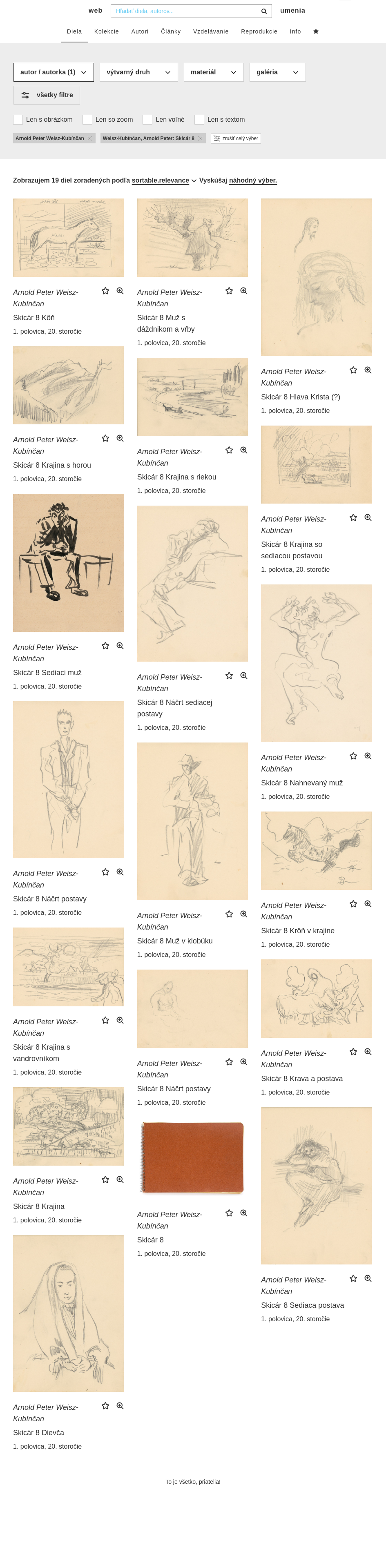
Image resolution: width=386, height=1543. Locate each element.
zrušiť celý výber (236, 155)
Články (171, 48)
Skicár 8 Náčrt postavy (50, 915)
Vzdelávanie (211, 48)
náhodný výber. (253, 196)
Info (295, 48)
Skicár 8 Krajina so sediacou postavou (291, 566)
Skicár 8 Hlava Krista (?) (300, 413)
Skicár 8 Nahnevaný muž (302, 799)
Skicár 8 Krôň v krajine (298, 947)
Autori (140, 48)
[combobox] (191, 27)
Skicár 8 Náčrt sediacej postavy (174, 724)
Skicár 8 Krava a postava (302, 1095)
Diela (74, 48)
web (96, 26)
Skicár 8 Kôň (34, 334)
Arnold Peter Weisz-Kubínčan (45, 314)
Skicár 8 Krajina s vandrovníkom (41, 1069)
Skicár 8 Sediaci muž (47, 689)
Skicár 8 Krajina (39, 1223)
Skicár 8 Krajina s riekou (176, 493)
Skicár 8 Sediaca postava (302, 1322)
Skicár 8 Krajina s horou (52, 481)
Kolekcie (106, 48)
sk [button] (345, 12)
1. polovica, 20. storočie (47, 347)
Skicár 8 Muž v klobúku (175, 957)
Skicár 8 (150, 1256)
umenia (293, 26)
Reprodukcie (259, 48)
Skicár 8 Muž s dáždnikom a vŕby (166, 340)
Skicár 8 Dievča (38, 1449)
